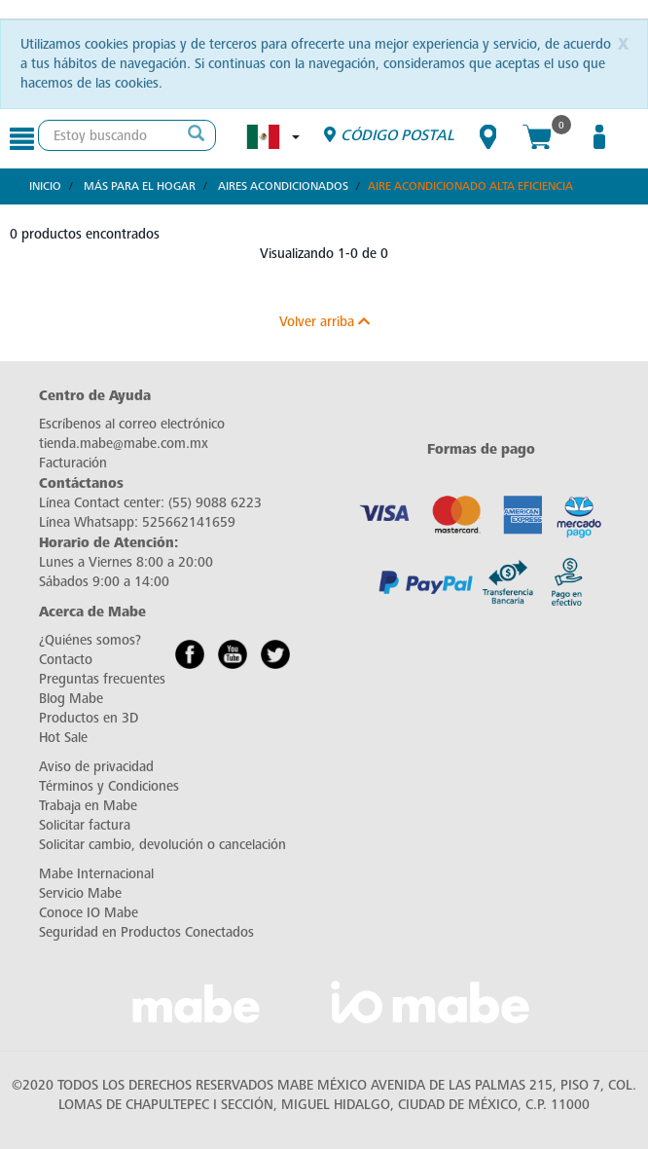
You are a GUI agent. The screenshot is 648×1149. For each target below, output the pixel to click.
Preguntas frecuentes (102, 679)
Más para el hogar (140, 186)
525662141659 (188, 522)
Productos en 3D (88, 718)
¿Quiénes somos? (90, 640)
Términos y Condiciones (109, 786)
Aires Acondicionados (283, 186)
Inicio (45, 186)
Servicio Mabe (80, 893)
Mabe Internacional (96, 874)
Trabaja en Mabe (88, 805)
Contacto (65, 659)
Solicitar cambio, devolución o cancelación (162, 844)
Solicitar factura (84, 825)
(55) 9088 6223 (215, 503)
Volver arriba (324, 322)
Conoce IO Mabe (88, 913)
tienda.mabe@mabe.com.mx (123, 443)
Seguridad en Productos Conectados (146, 932)
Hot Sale (63, 737)
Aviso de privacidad (96, 767)
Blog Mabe (71, 698)
